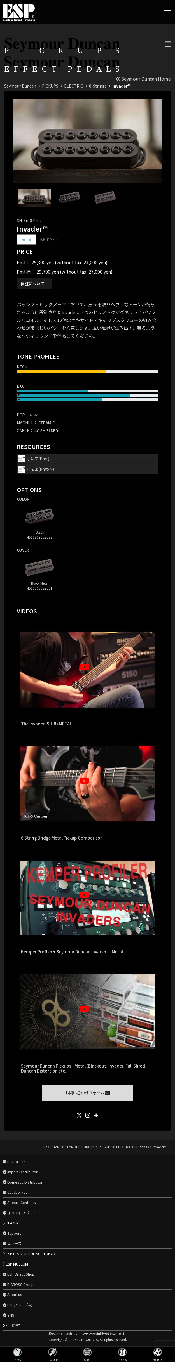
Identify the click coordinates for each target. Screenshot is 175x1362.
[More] (96, 1115)
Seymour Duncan (20, 86)
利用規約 (13, 1325)
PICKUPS (50, 86)
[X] (79, 1115)
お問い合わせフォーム (87, 1092)
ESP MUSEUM (17, 1264)
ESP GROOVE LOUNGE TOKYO (30, 1253)
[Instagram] (87, 1115)
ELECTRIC (73, 86)
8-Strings (98, 86)
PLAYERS (13, 1223)
